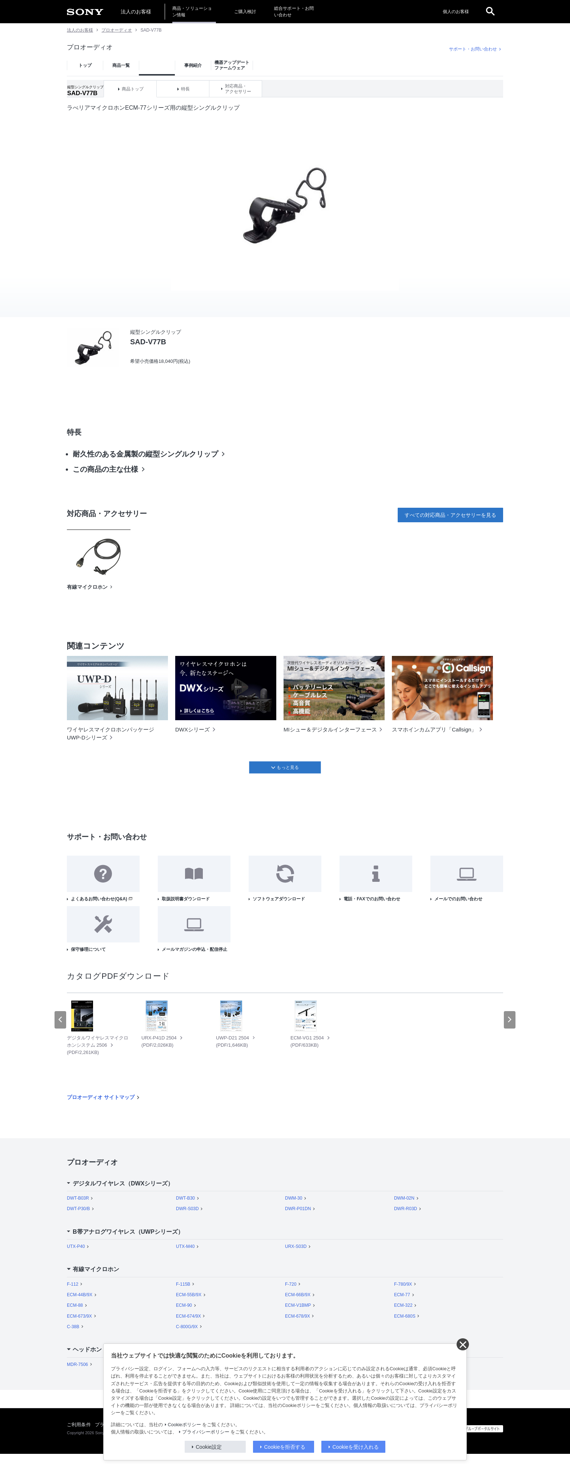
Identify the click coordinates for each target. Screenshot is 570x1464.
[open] (490, 11)
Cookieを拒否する (285, 1447)
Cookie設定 (209, 1447)
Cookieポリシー (184, 1424)
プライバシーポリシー (205, 1432)
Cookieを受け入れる (356, 1447)
